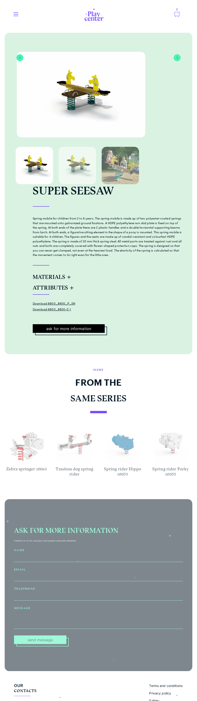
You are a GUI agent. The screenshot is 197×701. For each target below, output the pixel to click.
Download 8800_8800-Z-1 (52, 309)
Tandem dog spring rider (74, 472)
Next (177, 57)
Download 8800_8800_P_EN (54, 303)
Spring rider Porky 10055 (170, 472)
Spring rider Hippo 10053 (122, 472)
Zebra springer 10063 (26, 469)
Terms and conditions (166, 686)
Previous (19, 57)
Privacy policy (160, 693)
